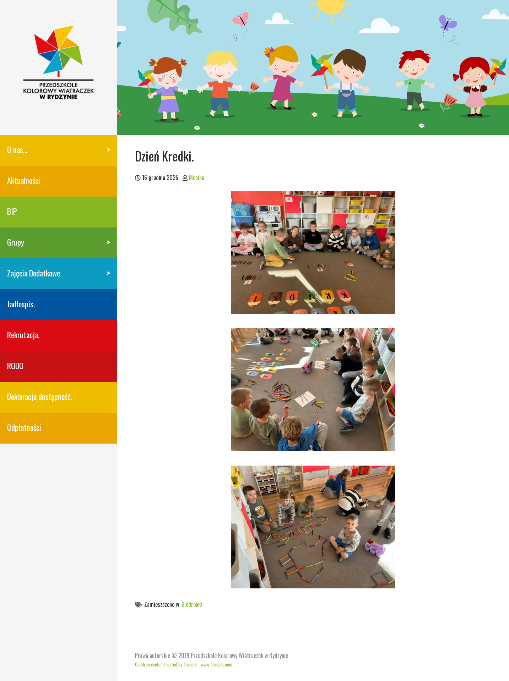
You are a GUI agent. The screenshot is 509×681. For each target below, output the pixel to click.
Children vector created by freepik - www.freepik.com (183, 664)
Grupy (15, 242)
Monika (196, 177)
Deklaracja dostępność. (39, 396)
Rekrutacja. (23, 334)
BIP (12, 211)
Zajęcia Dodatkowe (33, 273)
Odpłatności (24, 427)
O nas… (17, 149)
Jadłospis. (21, 303)
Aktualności (23, 180)
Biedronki (192, 604)
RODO (15, 365)
